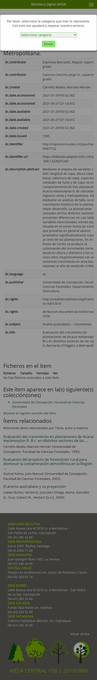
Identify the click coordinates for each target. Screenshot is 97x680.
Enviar (48, 44)
